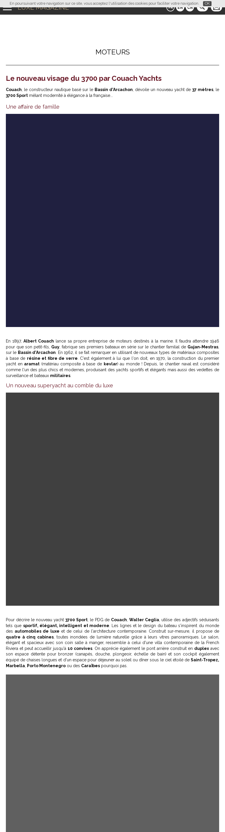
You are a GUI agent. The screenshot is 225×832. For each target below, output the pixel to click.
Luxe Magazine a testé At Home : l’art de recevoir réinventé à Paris (81, 693)
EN (180, 8)
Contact (127, 817)
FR (170, 8)
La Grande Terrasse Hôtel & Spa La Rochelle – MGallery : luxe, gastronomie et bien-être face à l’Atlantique (58, 519)
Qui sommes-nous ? (99, 817)
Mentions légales (152, 817)
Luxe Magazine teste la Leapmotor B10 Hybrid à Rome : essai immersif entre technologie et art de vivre (59, 445)
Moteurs (113, 52)
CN (190, 8)
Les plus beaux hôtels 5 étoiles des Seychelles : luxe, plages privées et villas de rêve (101, 698)
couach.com (29, 326)
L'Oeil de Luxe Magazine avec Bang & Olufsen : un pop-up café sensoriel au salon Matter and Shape (164, 519)
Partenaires (67, 817)
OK (207, 3)
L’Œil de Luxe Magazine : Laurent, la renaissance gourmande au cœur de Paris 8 (96, 702)
